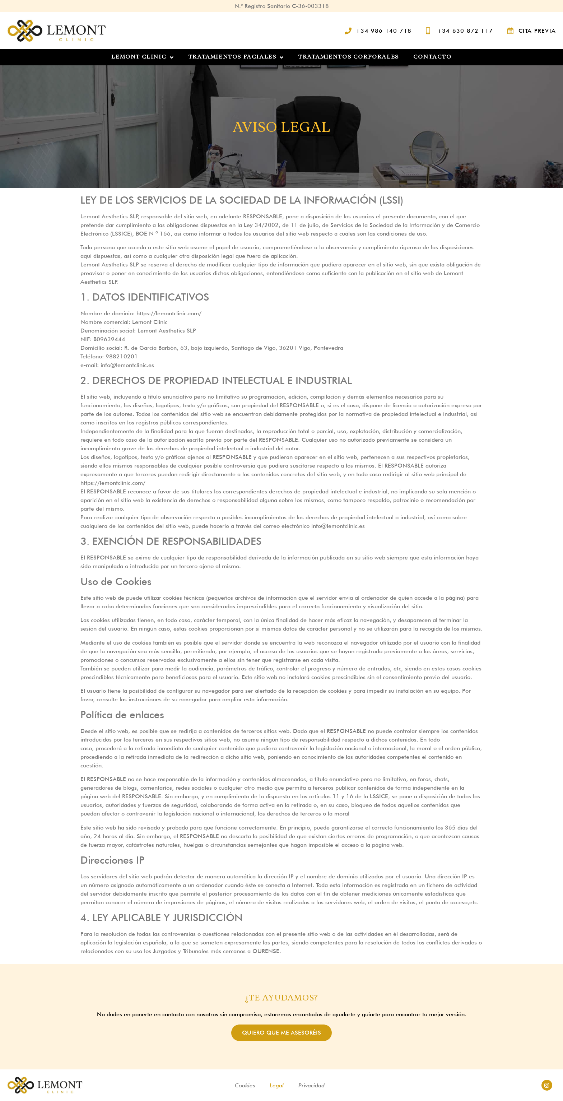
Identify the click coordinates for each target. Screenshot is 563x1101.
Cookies (245, 1085)
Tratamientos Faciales (236, 57)
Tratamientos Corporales (348, 57)
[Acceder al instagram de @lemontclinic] (546, 1085)
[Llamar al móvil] (459, 31)
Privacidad (311, 1085)
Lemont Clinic (142, 57)
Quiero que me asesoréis (281, 1032)
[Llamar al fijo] (378, 31)
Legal (277, 1085)
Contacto (432, 57)
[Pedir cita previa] (531, 31)
